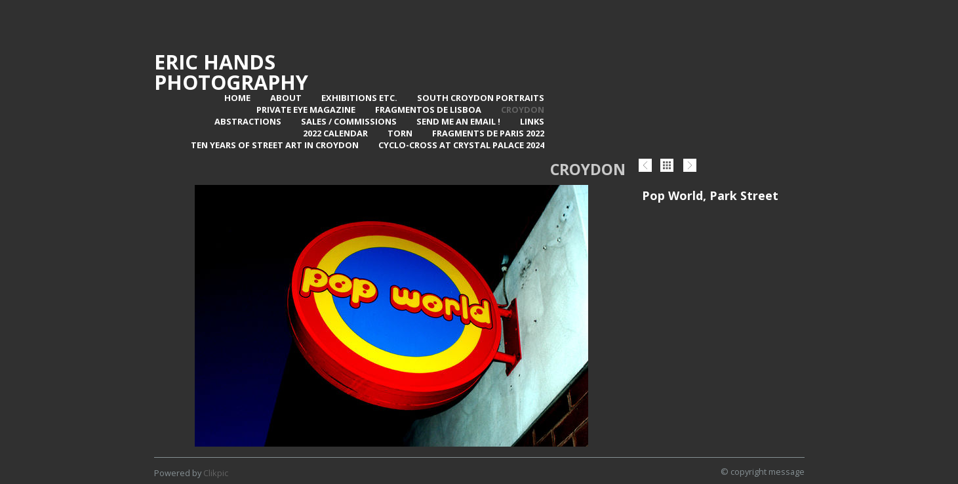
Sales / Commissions (349, 121)
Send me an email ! (458, 121)
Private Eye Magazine (305, 109)
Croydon (522, 109)
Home (237, 98)
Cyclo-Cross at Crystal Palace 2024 (461, 145)
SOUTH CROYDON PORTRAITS (480, 98)
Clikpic (215, 473)
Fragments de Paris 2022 (488, 133)
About (286, 98)
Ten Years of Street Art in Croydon (275, 145)
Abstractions (247, 121)
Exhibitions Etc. (359, 98)
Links (532, 121)
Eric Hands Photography (231, 72)
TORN (400, 133)
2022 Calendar (335, 133)
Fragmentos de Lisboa (428, 109)
